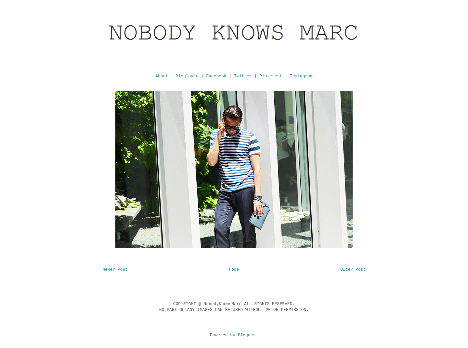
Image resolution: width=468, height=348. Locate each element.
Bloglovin (187, 76)
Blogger (247, 335)
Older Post (353, 269)
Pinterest (270, 76)
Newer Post (115, 269)
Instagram (301, 76)
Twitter (243, 76)
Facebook (216, 76)
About (161, 76)
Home (234, 269)
